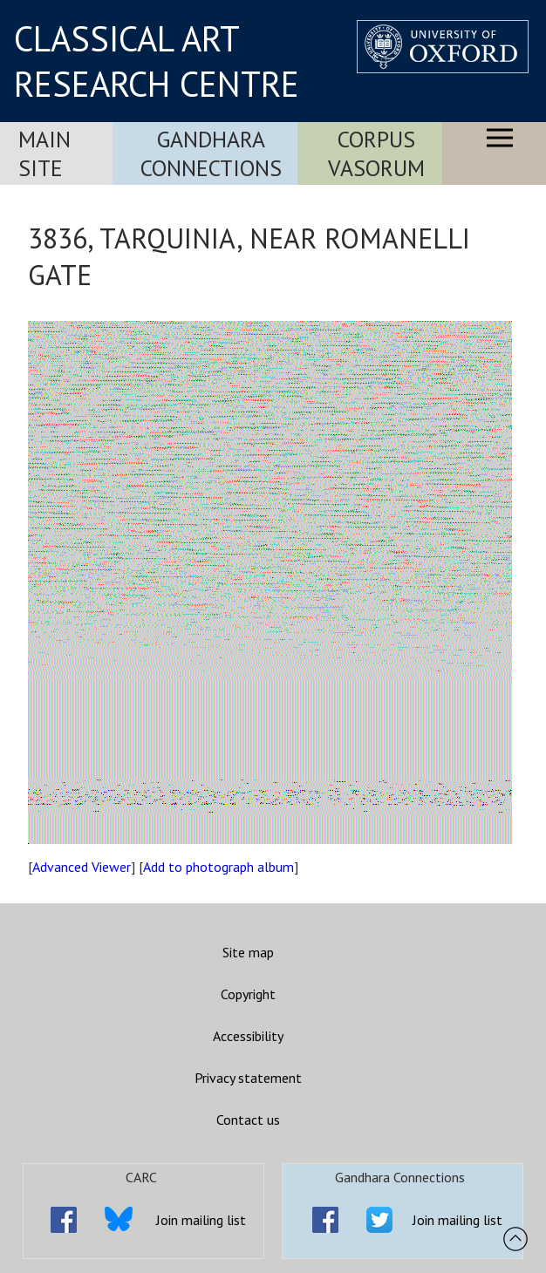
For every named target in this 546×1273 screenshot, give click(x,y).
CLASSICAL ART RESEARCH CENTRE (156, 61)
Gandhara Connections (211, 153)
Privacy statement (248, 1077)
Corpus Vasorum (376, 153)
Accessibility (248, 1036)
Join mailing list (201, 1220)
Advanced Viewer (81, 866)
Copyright (248, 994)
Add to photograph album (218, 866)
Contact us (248, 1119)
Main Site (44, 153)
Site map (248, 952)
